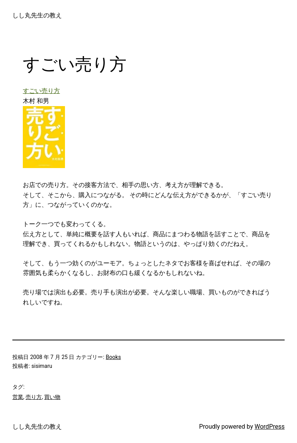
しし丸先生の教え (37, 15)
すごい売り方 (41, 90)
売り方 (34, 397)
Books (113, 357)
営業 (17, 397)
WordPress (269, 426)
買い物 (52, 397)
